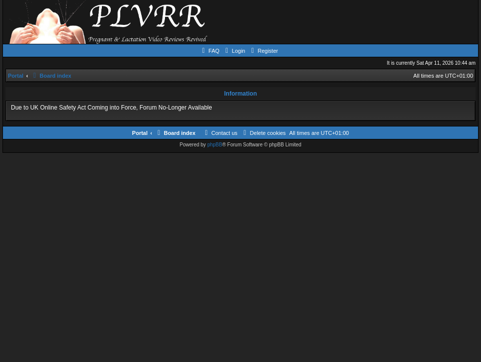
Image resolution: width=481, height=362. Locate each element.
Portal (15, 76)
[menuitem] (210, 51)
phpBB (214, 144)
